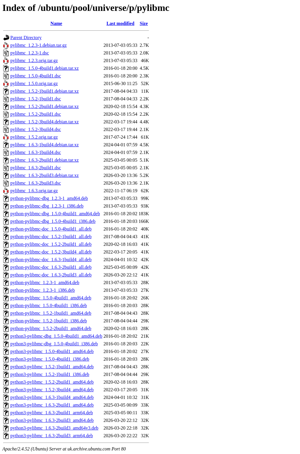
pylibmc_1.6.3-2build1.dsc (35, 167)
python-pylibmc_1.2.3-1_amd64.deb (44, 282)
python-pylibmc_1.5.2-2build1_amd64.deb (50, 328)
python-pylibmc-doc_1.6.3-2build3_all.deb (51, 274)
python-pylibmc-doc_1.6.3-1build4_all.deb (51, 259)
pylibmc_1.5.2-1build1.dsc (35, 98)
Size (144, 23)
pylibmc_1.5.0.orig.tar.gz (34, 83)
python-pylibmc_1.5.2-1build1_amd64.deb (50, 313)
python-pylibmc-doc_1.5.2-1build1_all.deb (51, 236)
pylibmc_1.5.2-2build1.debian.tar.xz (44, 106)
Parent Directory (26, 37)
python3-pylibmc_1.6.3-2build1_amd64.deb (52, 404)
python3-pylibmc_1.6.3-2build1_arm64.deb (51, 412)
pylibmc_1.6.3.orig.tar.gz (34, 190)
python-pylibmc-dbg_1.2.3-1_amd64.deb (49, 198)
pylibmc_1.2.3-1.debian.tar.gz (38, 45)
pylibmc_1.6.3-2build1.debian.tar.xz (44, 160)
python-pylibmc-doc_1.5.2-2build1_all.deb (51, 244)
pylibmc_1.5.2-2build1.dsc (35, 114)
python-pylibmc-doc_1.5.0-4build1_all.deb (51, 228)
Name (56, 23)
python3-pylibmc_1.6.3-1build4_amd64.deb (52, 397)
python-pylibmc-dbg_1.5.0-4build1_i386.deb (52, 221)
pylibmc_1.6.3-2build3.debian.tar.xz (44, 175)
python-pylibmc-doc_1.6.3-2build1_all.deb (51, 267)
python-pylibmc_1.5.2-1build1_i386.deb (48, 320)
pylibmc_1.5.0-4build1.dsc (35, 75)
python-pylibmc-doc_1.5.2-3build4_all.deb (51, 251)
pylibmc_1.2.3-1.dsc (29, 52)
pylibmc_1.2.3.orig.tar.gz (34, 60)
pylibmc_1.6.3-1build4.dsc (35, 152)
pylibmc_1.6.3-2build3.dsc (35, 182)
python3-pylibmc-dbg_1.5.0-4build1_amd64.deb (56, 336)
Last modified (121, 23)
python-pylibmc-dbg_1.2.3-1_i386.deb (46, 205)
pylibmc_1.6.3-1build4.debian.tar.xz (44, 144)
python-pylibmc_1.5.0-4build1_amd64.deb (50, 297)
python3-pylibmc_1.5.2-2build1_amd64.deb (52, 382)
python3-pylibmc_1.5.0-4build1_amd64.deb (52, 351)
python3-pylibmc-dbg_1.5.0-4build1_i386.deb (54, 343)
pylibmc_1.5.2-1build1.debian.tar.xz (44, 91)
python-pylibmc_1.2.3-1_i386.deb (42, 290)
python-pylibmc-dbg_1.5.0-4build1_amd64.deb (55, 213)
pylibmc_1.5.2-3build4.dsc (35, 129)
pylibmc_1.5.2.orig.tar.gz (34, 137)
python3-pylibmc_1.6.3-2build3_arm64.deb (51, 435)
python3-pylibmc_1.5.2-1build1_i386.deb (49, 374)
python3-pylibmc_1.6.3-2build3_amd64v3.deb (54, 427)
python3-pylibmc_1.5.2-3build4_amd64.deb (52, 389)
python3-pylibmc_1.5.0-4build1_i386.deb (49, 359)
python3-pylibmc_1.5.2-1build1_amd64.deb (52, 366)
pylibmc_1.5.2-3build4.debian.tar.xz (44, 121)
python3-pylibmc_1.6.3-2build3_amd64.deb (52, 420)
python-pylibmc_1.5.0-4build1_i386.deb (48, 305)
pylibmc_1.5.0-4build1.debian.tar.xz (44, 68)
